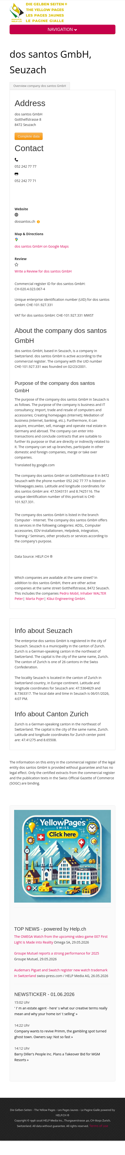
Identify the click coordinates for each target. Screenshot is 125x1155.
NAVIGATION (62, 29)
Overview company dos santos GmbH (39, 86)
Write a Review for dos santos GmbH (43, 271)
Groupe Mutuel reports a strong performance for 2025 (56, 953)
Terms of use (98, 1126)
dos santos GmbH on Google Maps (42, 246)
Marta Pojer (35, 598)
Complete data (29, 136)
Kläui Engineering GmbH (66, 598)
